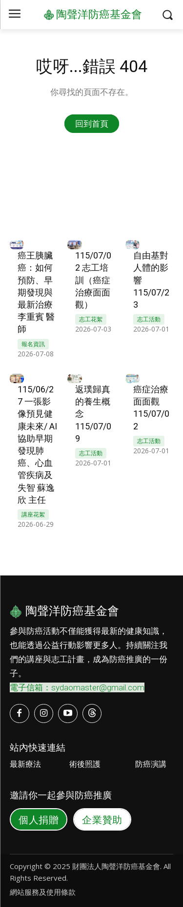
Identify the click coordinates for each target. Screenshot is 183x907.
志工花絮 (90, 319)
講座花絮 (33, 514)
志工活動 (149, 319)
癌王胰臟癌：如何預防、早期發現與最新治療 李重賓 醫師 (36, 292)
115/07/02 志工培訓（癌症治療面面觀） (93, 280)
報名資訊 (33, 344)
